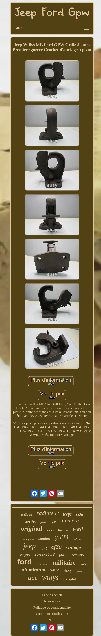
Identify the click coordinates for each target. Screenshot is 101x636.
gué (33, 577)
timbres (63, 530)
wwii (78, 529)
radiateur (48, 513)
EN (48, 620)
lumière (70, 520)
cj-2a (53, 522)
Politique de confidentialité (52, 607)
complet (69, 579)
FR (55, 620)
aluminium (33, 570)
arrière (30, 522)
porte (63, 554)
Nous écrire (52, 601)
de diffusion (28, 539)
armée (50, 530)
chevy (67, 571)
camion (44, 538)
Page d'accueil (52, 595)
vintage (73, 547)
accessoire (78, 555)
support (25, 555)
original (31, 528)
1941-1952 (44, 554)
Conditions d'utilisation (52, 614)
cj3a (79, 514)
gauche (79, 571)
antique (26, 514)
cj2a (56, 546)
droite (83, 564)
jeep (29, 546)
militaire (64, 562)
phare (43, 522)
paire (54, 570)
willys (50, 577)
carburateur (42, 564)
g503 (61, 537)
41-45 (43, 548)
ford (24, 562)
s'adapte (77, 539)
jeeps (67, 514)
